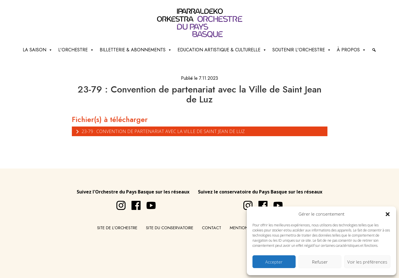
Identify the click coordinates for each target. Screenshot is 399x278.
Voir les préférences (367, 262)
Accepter (274, 262)
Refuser (320, 262)
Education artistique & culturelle (222, 50)
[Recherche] (374, 50)
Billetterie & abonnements (136, 50)
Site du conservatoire (169, 228)
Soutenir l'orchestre (301, 50)
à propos (351, 50)
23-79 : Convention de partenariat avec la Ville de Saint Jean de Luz (160, 131)
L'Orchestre (76, 50)
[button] (387, 214)
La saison (38, 50)
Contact (211, 228)
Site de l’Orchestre (117, 228)
